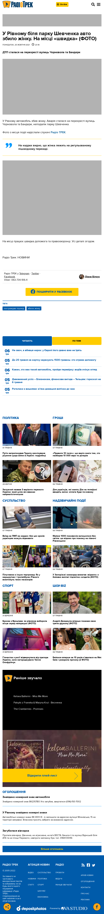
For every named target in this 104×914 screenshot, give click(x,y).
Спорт (8, 586)
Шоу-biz (59, 586)
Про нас (85, 893)
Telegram (24, 273)
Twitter (35, 273)
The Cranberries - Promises (28, 709)
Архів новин (87, 875)
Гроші (58, 418)
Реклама (85, 899)
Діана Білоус (92, 276)
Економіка (43, 897)
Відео (31, 872)
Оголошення (14, 792)
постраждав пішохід (14, 308)
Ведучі (59, 879)
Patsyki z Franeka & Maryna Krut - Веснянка (38, 702)
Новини (32, 879)
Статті (31, 885)
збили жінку (34, 308)
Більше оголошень (52, 849)
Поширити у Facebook (54, 292)
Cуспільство (14, 501)
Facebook (9, 276)
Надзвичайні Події (69, 501)
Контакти (85, 887)
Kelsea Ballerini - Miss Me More (31, 696)
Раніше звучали (64, 885)
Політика (11, 418)
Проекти (60, 872)
